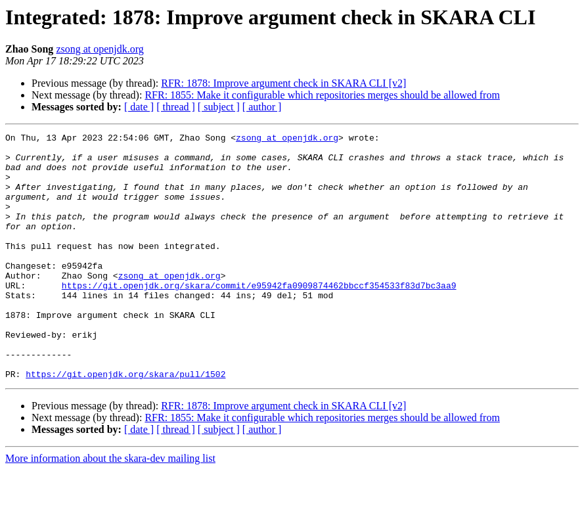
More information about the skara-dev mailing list (110, 507)
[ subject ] (219, 106)
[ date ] (139, 106)
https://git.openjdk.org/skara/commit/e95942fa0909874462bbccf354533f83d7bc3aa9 (259, 317)
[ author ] (262, 106)
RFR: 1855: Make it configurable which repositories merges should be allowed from (322, 95)
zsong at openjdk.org (99, 49)
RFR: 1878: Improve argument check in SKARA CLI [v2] (283, 83)
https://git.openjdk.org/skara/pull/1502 (125, 423)
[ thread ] (175, 106)
